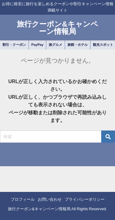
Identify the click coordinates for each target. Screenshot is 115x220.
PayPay (37, 44)
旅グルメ (55, 44)
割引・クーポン (14, 44)
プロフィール (23, 199)
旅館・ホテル (77, 44)
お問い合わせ (50, 199)
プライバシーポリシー (85, 199)
